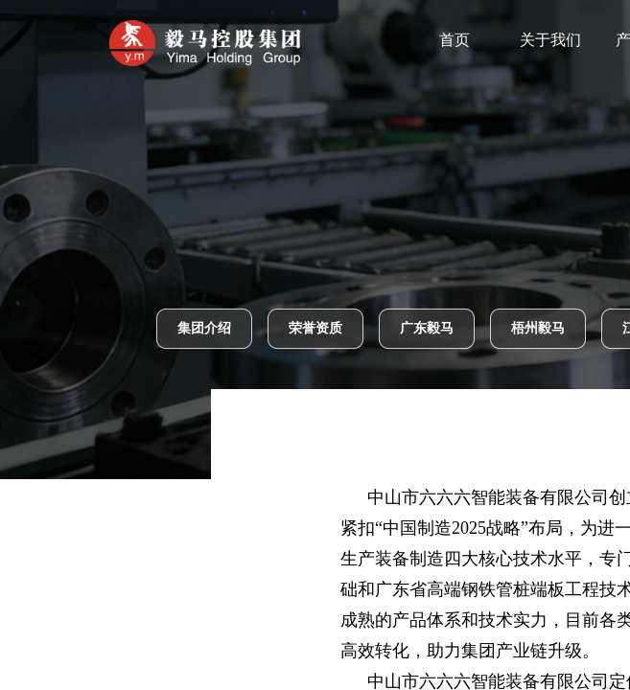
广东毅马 (427, 328)
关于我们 (570, 40)
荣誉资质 (315, 328)
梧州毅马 (538, 328)
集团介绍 (204, 328)
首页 (474, 40)
